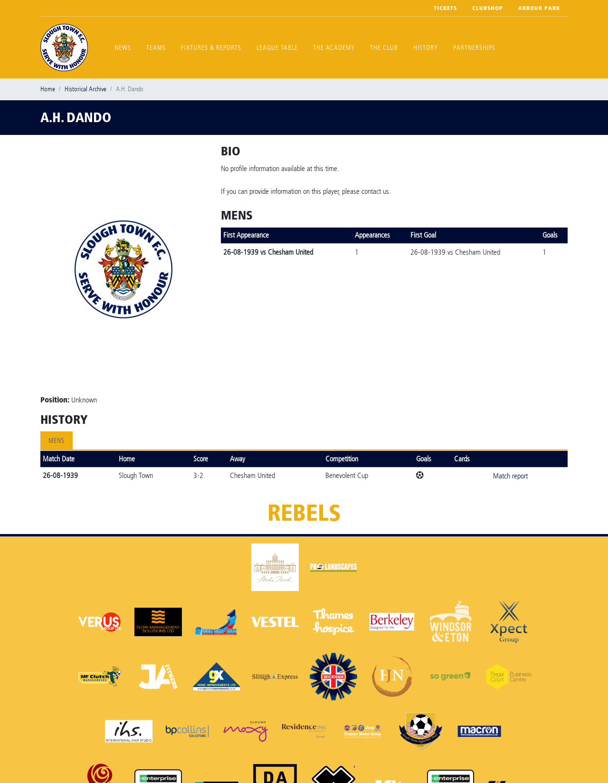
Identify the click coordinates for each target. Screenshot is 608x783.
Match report (510, 475)
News (122, 48)
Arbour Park (539, 8)
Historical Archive (85, 89)
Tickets (445, 8)
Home (47, 89)
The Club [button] (384, 48)
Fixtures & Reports (211, 48)
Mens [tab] (56, 441)
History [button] (425, 48)
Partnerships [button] (474, 48)
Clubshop (487, 8)
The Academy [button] (334, 48)
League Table (277, 48)
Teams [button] (156, 48)
